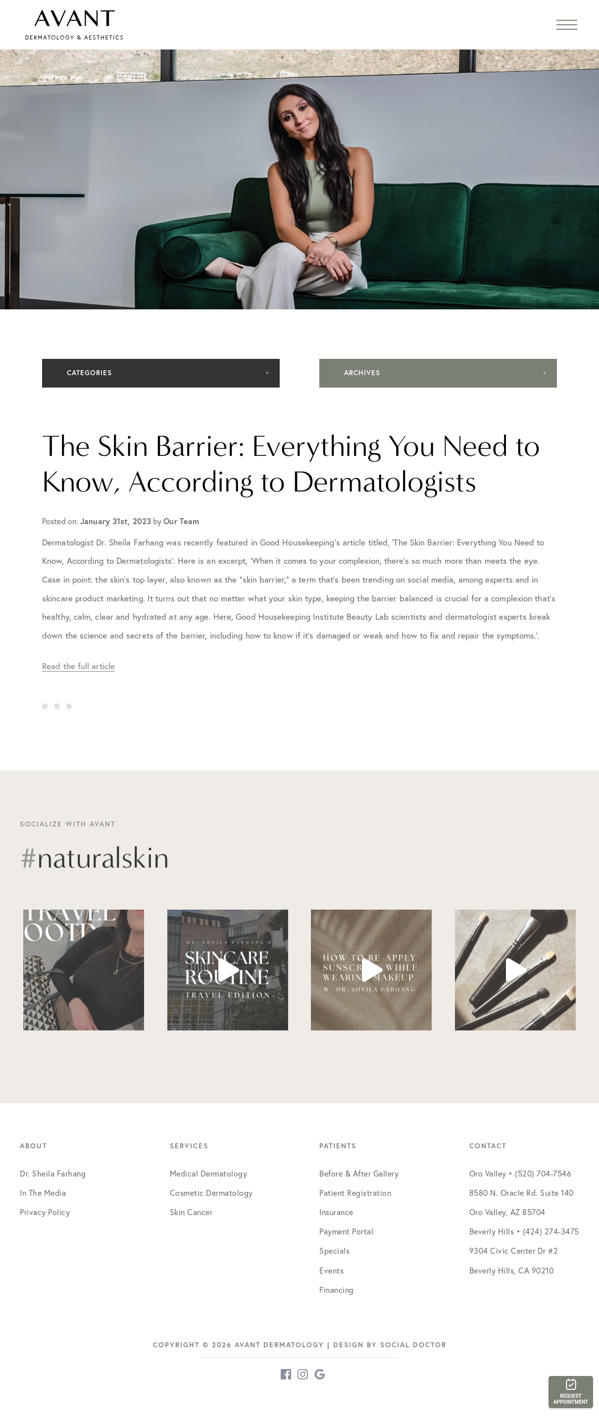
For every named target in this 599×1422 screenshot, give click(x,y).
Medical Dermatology (209, 1173)
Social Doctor (413, 1344)
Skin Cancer (191, 1212)
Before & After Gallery (359, 1173)
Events (331, 1270)
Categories (89, 372)
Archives (362, 372)
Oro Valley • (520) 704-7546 (520, 1173)
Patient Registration (355, 1193)
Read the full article (78, 666)
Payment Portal (346, 1231)
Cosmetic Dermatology (211, 1193)
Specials (334, 1251)
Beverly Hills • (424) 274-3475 (524, 1231)
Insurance (336, 1212)
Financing (336, 1290)
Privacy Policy (45, 1212)
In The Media (43, 1193)
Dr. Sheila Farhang (53, 1173)
